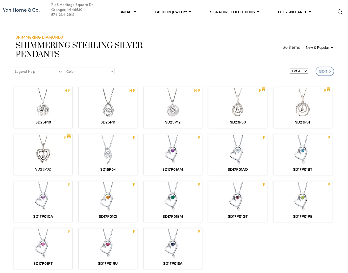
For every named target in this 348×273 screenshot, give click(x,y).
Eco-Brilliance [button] (293, 11)
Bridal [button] (126, 11)
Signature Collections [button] (233, 11)
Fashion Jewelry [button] (171, 11)
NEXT (325, 71)
